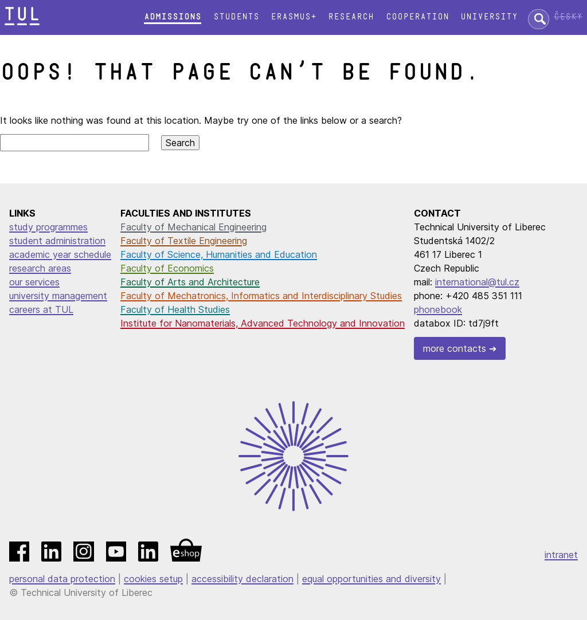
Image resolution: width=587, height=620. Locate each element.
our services (34, 282)
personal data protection (62, 578)
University (489, 16)
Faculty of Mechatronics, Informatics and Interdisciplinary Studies (261, 295)
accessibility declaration (242, 578)
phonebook (438, 309)
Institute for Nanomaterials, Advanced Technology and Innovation (262, 323)
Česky (568, 16)
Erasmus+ (293, 16)
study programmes (48, 227)
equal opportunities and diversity (371, 578)
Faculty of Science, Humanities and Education (218, 254)
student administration (57, 240)
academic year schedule (60, 254)
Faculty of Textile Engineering (183, 240)
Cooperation (417, 16)
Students (236, 16)
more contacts (454, 348)
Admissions (172, 16)
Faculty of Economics (167, 268)
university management (58, 295)
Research (351, 16)
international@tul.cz (477, 282)
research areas (40, 268)
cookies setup (153, 578)
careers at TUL (41, 309)
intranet (561, 554)
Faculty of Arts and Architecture (190, 282)
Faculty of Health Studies (175, 309)
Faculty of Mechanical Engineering (193, 227)
